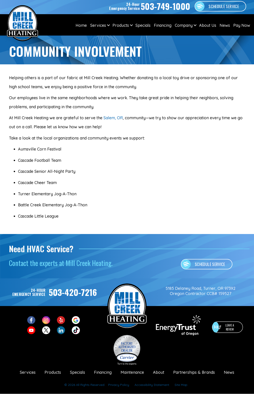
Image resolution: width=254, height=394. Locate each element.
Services (98, 25)
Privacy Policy (118, 385)
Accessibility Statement (152, 385)
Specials (143, 25)
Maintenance (132, 372)
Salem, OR (113, 117)
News (225, 25)
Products (120, 25)
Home (81, 25)
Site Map (181, 385)
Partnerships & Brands (194, 372)
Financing (162, 25)
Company (184, 25)
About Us (207, 25)
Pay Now (241, 25)
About (158, 372)
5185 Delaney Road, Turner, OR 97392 (201, 288)
